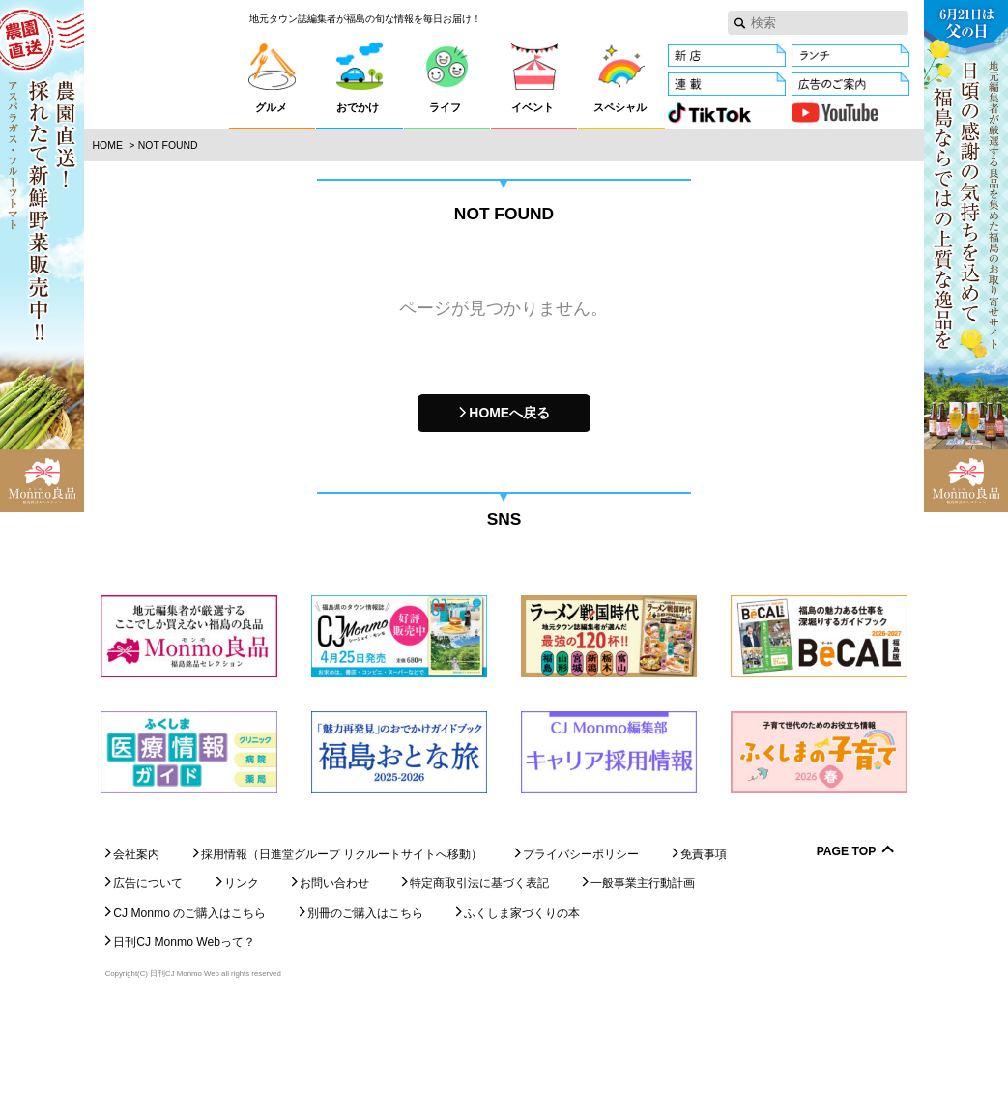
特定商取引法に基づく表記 (479, 965)
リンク (241, 965)
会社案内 (136, 935)
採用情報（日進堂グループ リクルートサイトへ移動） (341, 935)
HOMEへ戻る (509, 412)
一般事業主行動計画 (642, 965)
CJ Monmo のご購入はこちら (189, 994)
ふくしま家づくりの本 (522, 994)
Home (108, 145)
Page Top (847, 933)
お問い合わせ (334, 965)
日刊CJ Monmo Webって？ (184, 1024)
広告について (148, 965)
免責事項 (703, 935)
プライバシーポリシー (581, 935)
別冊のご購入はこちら (365, 994)
